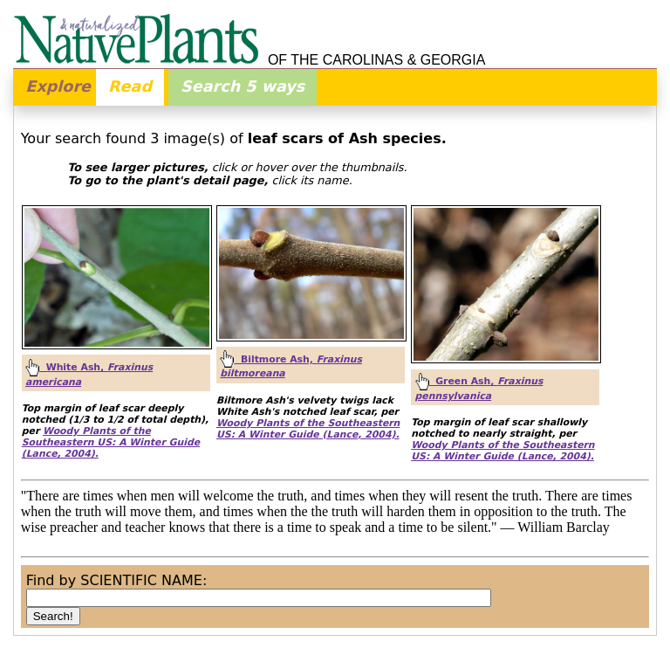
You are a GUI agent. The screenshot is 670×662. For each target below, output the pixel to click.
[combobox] (259, 598)
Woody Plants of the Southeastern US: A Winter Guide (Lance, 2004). (111, 442)
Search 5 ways (242, 86)
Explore (58, 86)
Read (130, 86)
